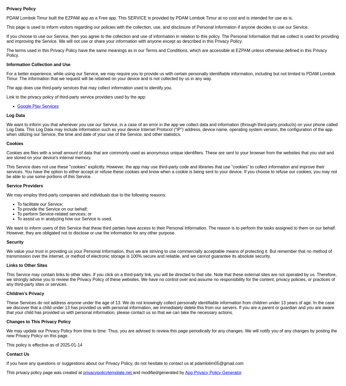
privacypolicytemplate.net (108, 372)
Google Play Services (38, 106)
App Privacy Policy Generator (213, 372)
